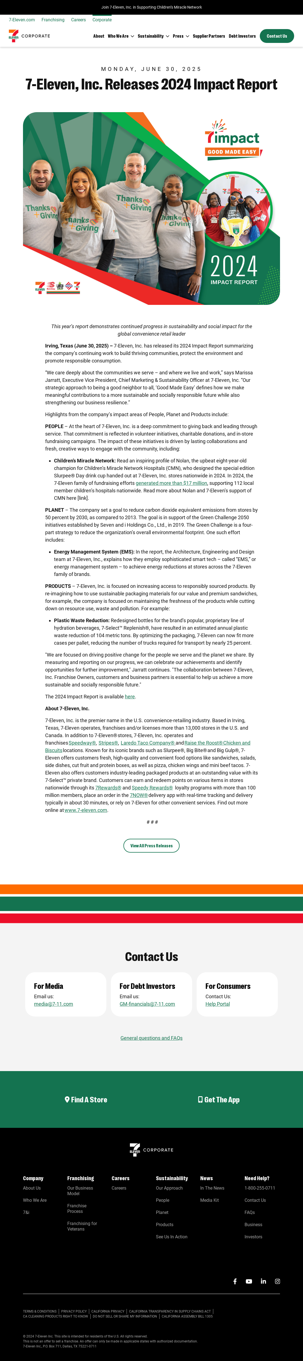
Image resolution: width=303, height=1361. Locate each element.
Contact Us (277, 35)
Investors (253, 1236)
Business (253, 1224)
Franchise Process (76, 1208)
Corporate (102, 19)
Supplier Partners (209, 35)
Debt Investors (242, 35)
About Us (32, 1188)
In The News (212, 1188)
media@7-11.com (53, 1004)
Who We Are (35, 1200)
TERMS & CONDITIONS (40, 1311)
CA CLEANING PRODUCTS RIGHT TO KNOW (55, 1316)
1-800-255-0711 (260, 1188)
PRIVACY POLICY (74, 1311)
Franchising (53, 19)
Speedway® (82, 743)
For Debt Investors (148, 985)
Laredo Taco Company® (147, 743)
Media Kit (209, 1200)
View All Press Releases (151, 845)
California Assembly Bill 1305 (187, 1316)
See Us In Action (172, 1236)
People (162, 1200)
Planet (162, 1212)
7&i (26, 1212)
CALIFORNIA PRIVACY (107, 1311)
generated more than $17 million (171, 483)
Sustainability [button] (151, 35)
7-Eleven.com (22, 19)
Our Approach (169, 1188)
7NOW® (139, 795)
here (130, 696)
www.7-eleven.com (86, 810)
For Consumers (229, 985)
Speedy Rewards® (152, 788)
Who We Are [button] (118, 35)
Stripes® (108, 743)
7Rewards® (108, 788)
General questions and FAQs (151, 1038)
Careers (78, 19)
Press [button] (178, 35)
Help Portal (218, 1004)
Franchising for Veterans (82, 1226)
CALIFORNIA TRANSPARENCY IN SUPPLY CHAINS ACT (170, 1311)
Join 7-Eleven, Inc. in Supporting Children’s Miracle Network (151, 7)
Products (164, 1224)
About (98, 35)
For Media (49, 985)
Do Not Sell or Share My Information (125, 1316)
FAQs (250, 1212)
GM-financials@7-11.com (147, 1004)
